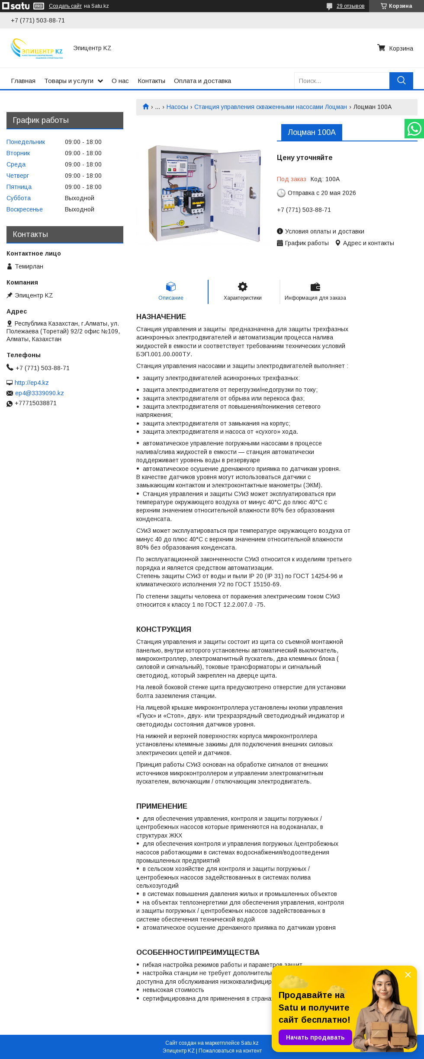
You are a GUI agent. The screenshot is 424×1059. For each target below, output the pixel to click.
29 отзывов (351, 6)
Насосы (177, 106)
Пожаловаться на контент (230, 1051)
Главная (23, 80)
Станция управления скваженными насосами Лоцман (270, 106)
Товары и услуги (68, 80)
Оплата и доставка (202, 80)
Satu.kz (250, 1043)
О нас (120, 80)
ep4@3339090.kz (39, 393)
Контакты (151, 80)
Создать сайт (65, 6)
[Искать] (401, 80)
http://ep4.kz (32, 382)
